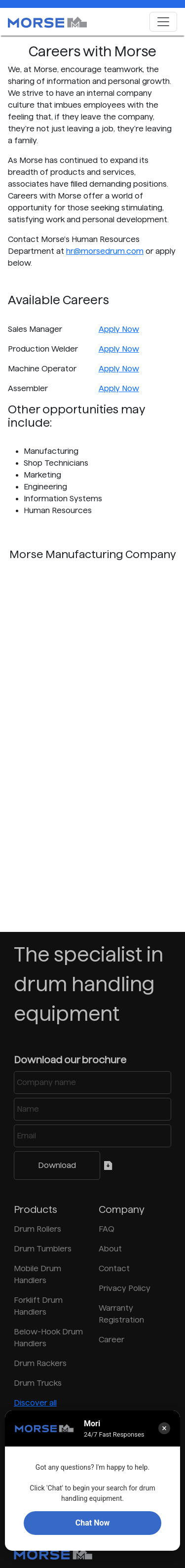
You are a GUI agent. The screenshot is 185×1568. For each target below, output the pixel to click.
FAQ (106, 1229)
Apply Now (119, 329)
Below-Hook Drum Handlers (48, 1337)
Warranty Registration (121, 1314)
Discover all (35, 1403)
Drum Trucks (38, 1383)
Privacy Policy (124, 1288)
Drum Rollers (37, 1229)
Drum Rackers (40, 1363)
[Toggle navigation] (163, 22)
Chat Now (92, 1523)
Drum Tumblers (43, 1249)
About (110, 1249)
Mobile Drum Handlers (37, 1274)
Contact (114, 1268)
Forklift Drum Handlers (38, 1306)
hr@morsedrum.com (105, 251)
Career (111, 1339)
